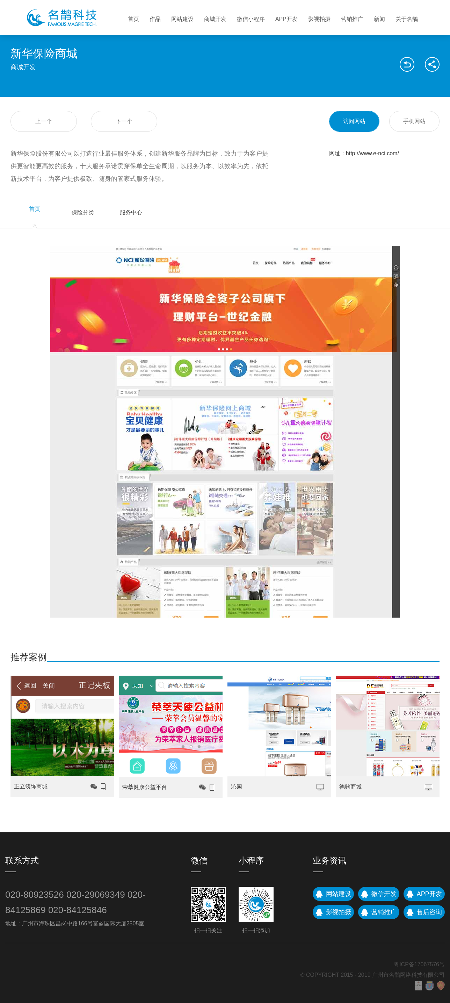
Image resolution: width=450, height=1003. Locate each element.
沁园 (236, 787)
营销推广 (352, 19)
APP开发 (286, 19)
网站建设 (182, 19)
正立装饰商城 (31, 786)
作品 (155, 19)
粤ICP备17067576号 (419, 964)
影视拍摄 (319, 19)
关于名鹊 (406, 19)
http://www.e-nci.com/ (372, 153)
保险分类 (83, 212)
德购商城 (350, 787)
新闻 (379, 19)
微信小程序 (251, 19)
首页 (133, 19)
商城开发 (215, 19)
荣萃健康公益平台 (144, 787)
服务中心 (131, 212)
